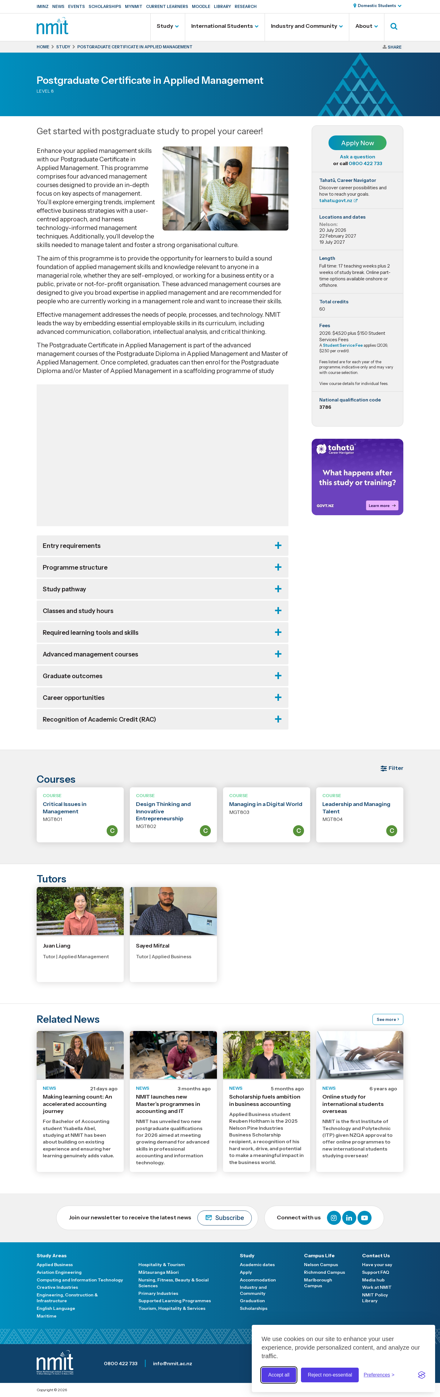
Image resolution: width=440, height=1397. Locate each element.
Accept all (278, 1374)
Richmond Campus (324, 1272)
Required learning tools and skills (90, 632)
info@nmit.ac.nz (172, 1363)
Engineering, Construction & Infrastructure (67, 1298)
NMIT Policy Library (375, 1298)
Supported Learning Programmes (174, 1300)
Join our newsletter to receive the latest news (160, 1217)
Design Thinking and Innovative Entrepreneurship (163, 811)
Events (76, 6)
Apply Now (357, 143)
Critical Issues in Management (64, 808)
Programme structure (75, 567)
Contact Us (376, 1255)
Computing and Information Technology (80, 1280)
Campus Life (319, 1255)
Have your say (377, 1264)
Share (395, 47)
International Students (222, 26)
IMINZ (43, 6)
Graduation (252, 1300)
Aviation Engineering (59, 1272)
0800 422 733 (365, 163)
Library (222, 6)
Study (165, 26)
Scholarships (105, 6)
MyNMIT (133, 6)
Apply (246, 1272)
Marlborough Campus (318, 1283)
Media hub (373, 1280)
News (58, 6)
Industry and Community (304, 26)
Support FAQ (375, 1272)
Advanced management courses (90, 654)
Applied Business (55, 1264)
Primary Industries (158, 1293)
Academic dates (257, 1264)
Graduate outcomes (72, 676)
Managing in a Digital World (265, 804)
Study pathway (64, 589)
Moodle (201, 6)
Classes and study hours (78, 611)
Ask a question (357, 156)
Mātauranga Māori (158, 1272)
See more (386, 1019)
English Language (56, 1308)
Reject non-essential (330, 1374)
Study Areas (52, 1255)
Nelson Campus (321, 1264)
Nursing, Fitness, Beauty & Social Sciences (173, 1283)
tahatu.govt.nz (335, 200)
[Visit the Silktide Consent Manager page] (421, 1375)
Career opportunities (74, 697)
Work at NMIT (377, 1287)
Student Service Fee (343, 345)
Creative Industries (57, 1287)
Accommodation (258, 1280)
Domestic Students (377, 5)
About (363, 26)
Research (246, 6)
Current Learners (167, 6)
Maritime (47, 1316)
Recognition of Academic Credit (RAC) (99, 719)
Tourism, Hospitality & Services (171, 1308)
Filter (396, 768)
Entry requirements (72, 545)
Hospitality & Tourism (161, 1264)
